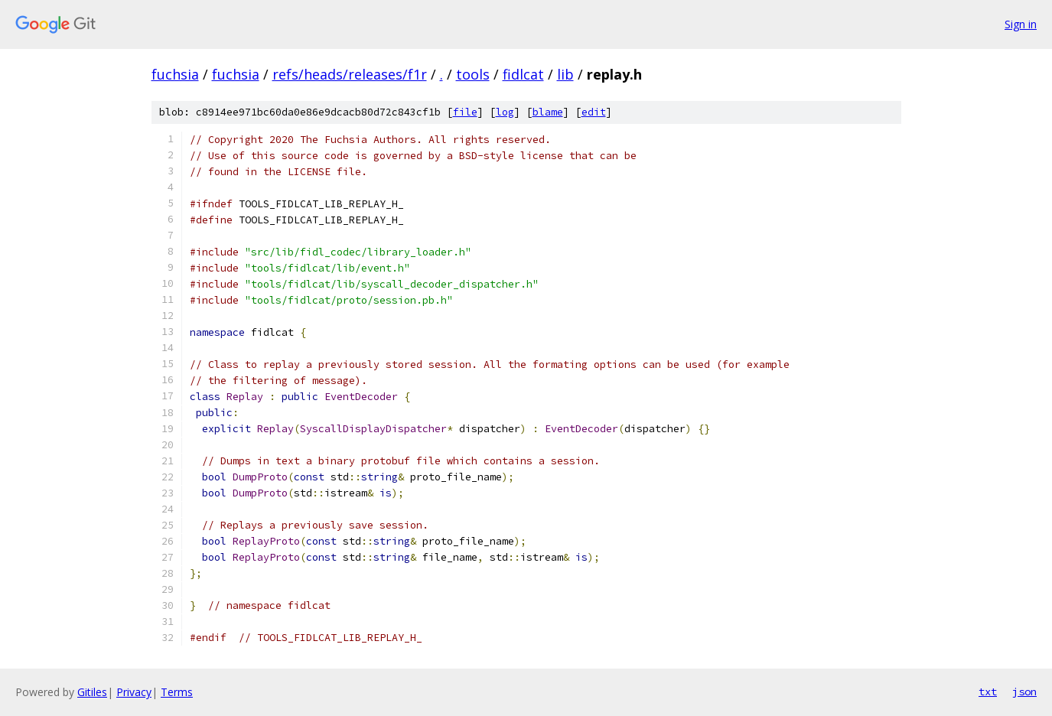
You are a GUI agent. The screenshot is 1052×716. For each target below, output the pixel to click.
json (1024, 691)
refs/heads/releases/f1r (349, 74)
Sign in (1021, 24)
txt (988, 691)
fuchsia (175, 74)
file (465, 112)
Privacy (133, 692)
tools (473, 74)
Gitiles (92, 692)
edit (593, 112)
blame (548, 112)
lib (565, 74)
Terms (177, 692)
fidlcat (523, 74)
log (505, 112)
